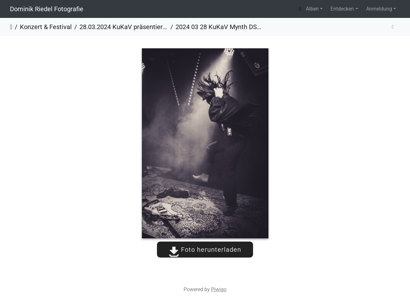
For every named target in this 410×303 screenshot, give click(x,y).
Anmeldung (379, 9)
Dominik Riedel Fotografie (46, 9)
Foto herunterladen (205, 249)
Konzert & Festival (46, 27)
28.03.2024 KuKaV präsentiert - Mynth (123, 27)
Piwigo (218, 289)
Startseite (11, 27)
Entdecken (342, 9)
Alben (312, 9)
